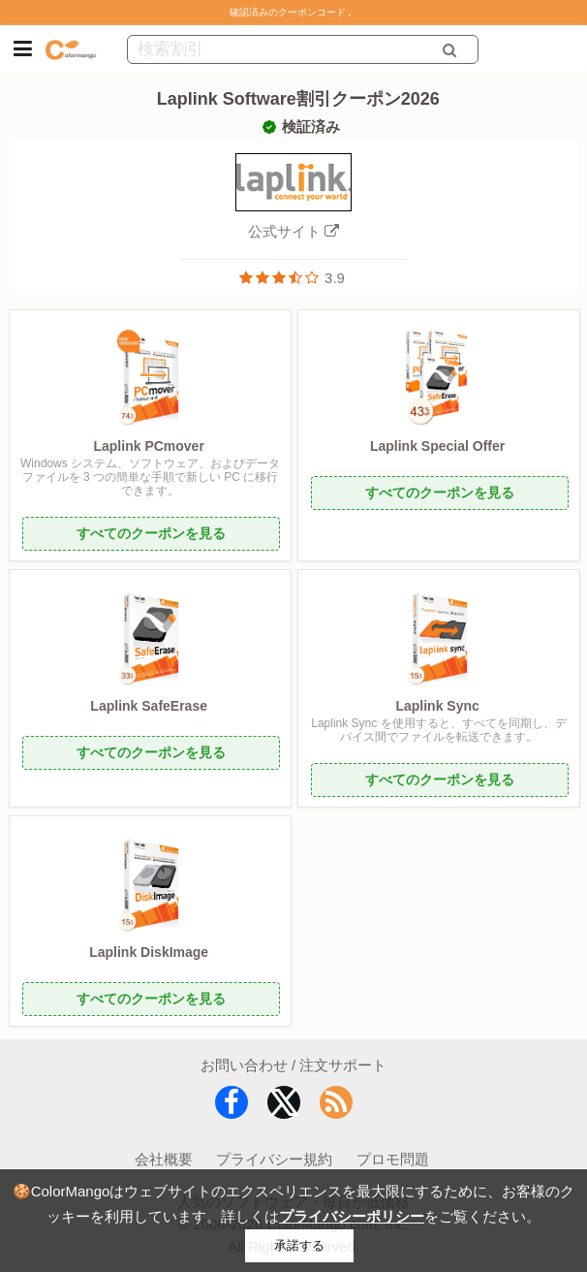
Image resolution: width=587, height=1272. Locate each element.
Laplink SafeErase (148, 706)
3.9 (334, 278)
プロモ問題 (392, 1159)
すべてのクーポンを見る (151, 533)
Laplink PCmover (148, 446)
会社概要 (164, 1159)
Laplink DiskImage (148, 952)
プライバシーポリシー (351, 1216)
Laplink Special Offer (437, 446)
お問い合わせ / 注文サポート (294, 1065)
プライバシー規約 (274, 1159)
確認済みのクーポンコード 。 (294, 12)
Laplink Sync (437, 706)
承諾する (299, 1245)
